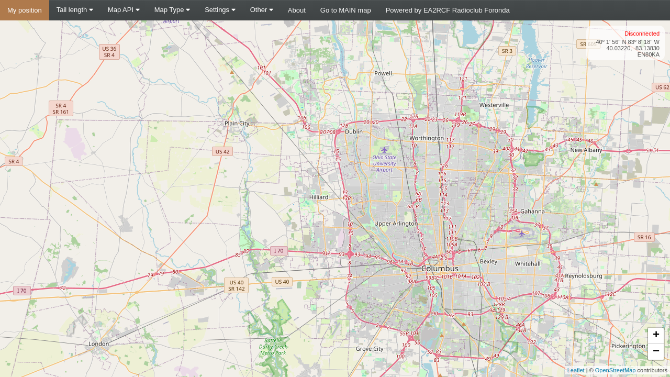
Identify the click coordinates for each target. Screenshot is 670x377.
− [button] (656, 352)
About (297, 10)
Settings (220, 10)
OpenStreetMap (615, 370)
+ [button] (656, 335)
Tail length (75, 10)
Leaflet (576, 370)
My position (24, 10)
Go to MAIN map (345, 10)
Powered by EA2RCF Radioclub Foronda (448, 10)
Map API (124, 10)
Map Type (172, 10)
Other (261, 10)
